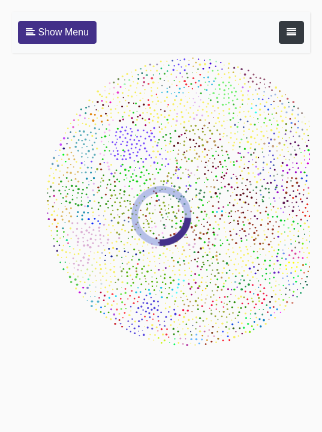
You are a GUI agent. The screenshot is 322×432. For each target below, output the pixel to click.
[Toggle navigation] (291, 32)
